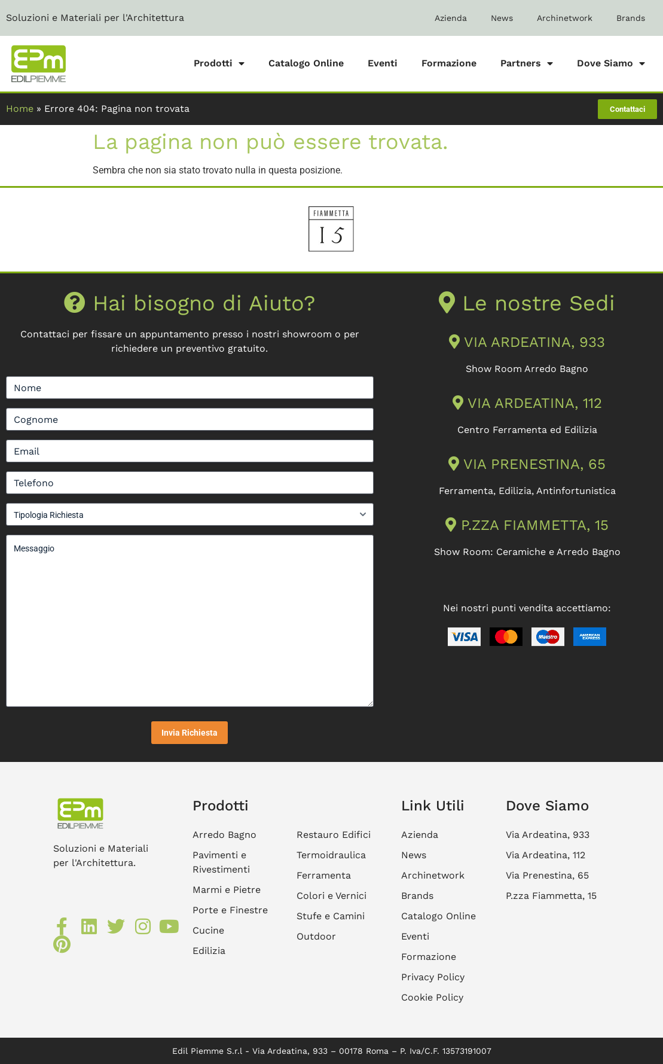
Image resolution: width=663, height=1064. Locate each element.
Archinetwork (564, 18)
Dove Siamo (611, 63)
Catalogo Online (306, 63)
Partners (526, 63)
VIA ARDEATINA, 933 (527, 342)
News (502, 18)
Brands (630, 18)
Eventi (383, 63)
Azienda (451, 18)
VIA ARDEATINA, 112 (527, 403)
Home (19, 108)
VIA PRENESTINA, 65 (527, 464)
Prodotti (219, 63)
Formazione (448, 63)
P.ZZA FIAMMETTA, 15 (527, 525)
